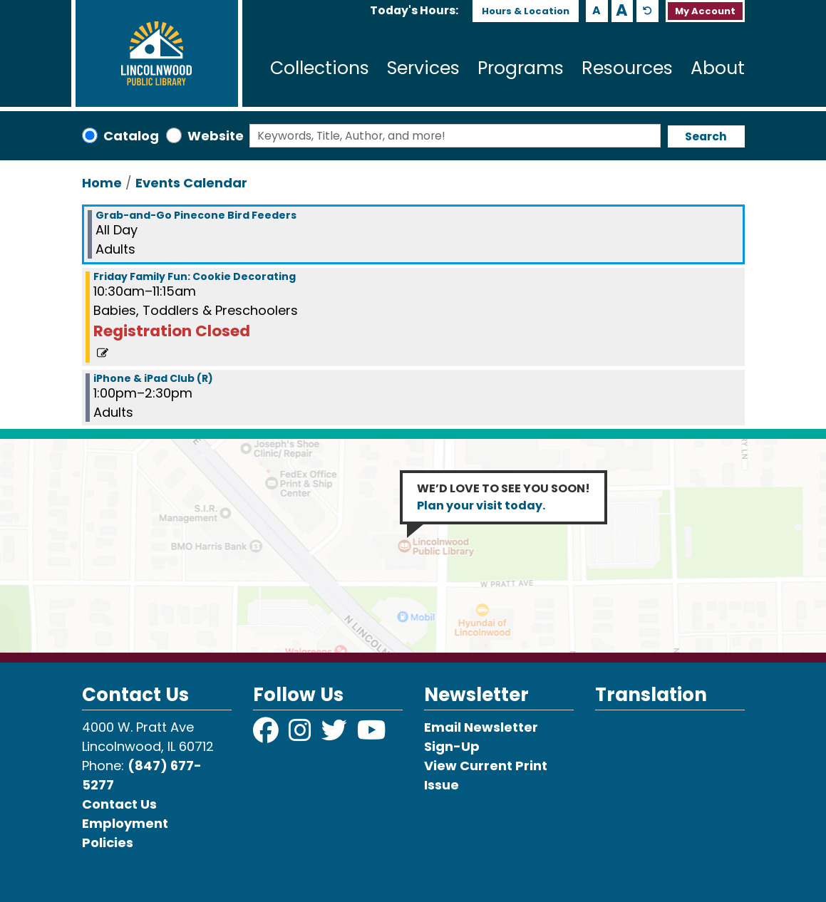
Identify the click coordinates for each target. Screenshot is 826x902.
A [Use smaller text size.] (596, 10)
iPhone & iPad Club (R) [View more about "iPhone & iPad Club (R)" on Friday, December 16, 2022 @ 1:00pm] (153, 378)
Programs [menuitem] (520, 68)
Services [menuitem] (423, 68)
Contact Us (119, 804)
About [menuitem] (718, 68)
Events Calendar (191, 183)
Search (706, 136)
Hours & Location (525, 11)
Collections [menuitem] (319, 68)
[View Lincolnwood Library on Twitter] (335, 735)
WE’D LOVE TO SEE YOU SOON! (503, 497)
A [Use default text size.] (647, 11)
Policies (107, 842)
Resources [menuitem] (627, 68)
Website (215, 136)
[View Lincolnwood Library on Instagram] (301, 735)
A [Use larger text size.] (622, 10)
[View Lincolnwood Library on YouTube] (371, 735)
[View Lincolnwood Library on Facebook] (267, 735)
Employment (125, 823)
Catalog (131, 136)
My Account (705, 11)
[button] (414, 10)
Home (102, 183)
